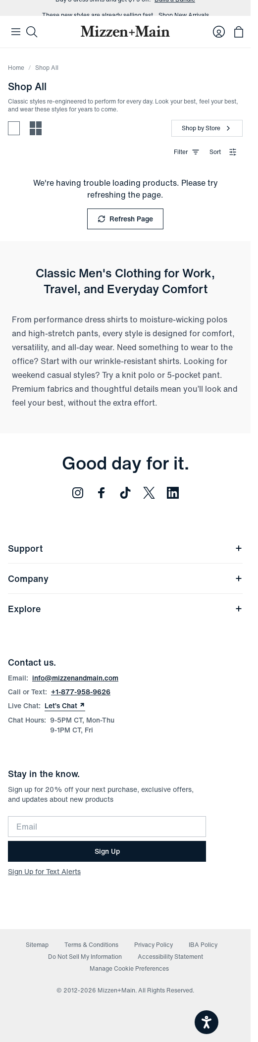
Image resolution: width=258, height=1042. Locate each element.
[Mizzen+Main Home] (125, 31)
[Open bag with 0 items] (239, 32)
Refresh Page (125, 218)
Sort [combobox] (223, 152)
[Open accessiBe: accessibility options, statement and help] (206, 1022)
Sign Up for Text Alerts (44, 871)
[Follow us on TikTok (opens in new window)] (125, 493)
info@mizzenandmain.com (75, 678)
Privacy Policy (153, 944)
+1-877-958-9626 (80, 691)
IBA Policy (203, 944)
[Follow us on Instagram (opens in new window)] (78, 493)
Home (16, 67)
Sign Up (107, 851)
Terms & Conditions (91, 944)
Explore (125, 608)
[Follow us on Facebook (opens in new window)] (101, 493)
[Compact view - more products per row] (36, 128)
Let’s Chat (65, 706)
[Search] (32, 32)
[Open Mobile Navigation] (16, 32)
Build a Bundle (175, 8)
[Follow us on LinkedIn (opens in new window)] (173, 493)
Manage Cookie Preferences (129, 968)
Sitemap (37, 944)
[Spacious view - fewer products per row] (14, 128)
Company (125, 578)
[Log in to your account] (219, 32)
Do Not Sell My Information (85, 956)
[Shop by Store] (207, 128)
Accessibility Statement (170, 956)
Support (125, 548)
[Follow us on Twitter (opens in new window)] (149, 493)
